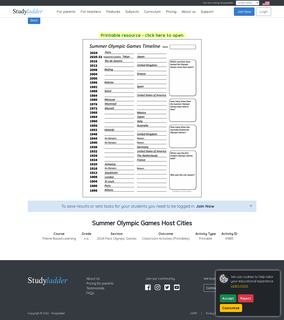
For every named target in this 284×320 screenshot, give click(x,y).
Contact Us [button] (214, 288)
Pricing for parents (100, 283)
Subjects (132, 11)
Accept (228, 298)
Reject (245, 298)
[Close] (251, 205)
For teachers (91, 11)
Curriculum (152, 11)
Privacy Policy (214, 313)
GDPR (193, 313)
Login (264, 12)
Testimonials (95, 288)
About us (189, 11)
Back (34, 20)
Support (207, 11)
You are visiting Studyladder (218, 2)
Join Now (244, 12)
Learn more (239, 286)
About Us (93, 279)
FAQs (90, 293)
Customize (231, 308)
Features (113, 11)
